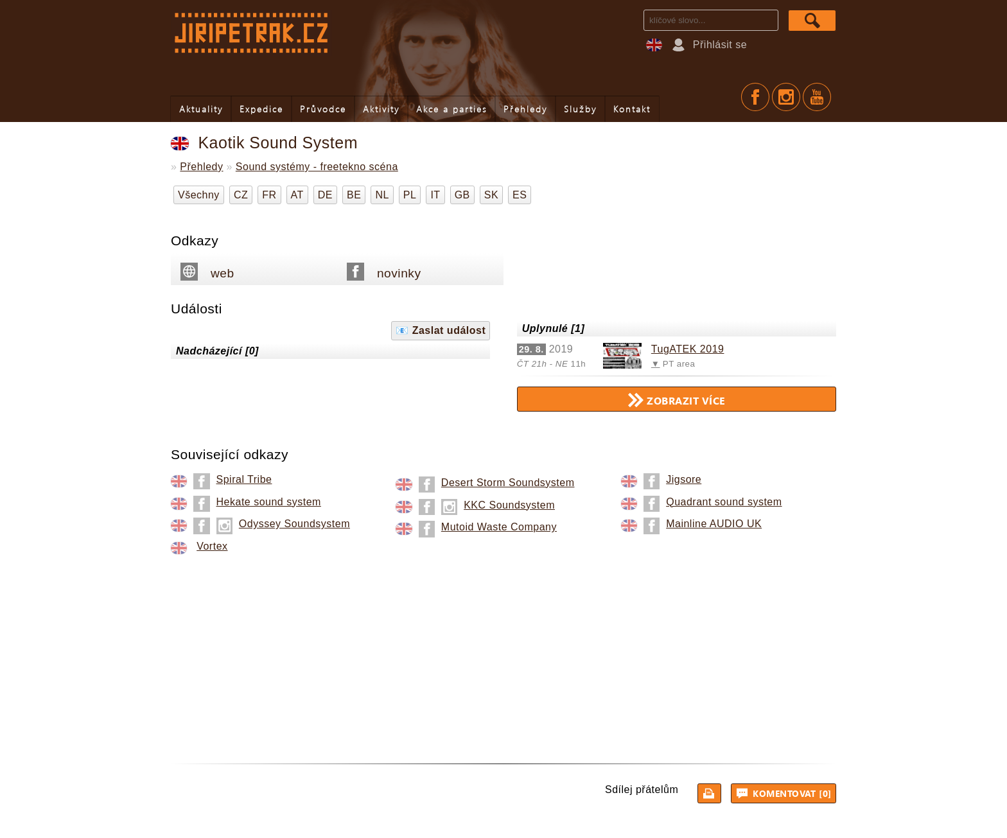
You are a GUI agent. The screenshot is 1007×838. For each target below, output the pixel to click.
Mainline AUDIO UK (714, 523)
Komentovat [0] (785, 793)
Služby (580, 109)
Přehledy (525, 109)
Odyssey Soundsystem (294, 523)
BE (354, 194)
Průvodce (323, 109)
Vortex (212, 546)
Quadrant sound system (724, 501)
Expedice (261, 109)
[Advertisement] (503, 651)
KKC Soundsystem (509, 505)
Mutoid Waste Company (499, 526)
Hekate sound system (268, 501)
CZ (241, 194)
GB (462, 194)
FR (269, 194)
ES (519, 194)
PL (410, 194)
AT (297, 194)
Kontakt (632, 109)
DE (325, 194)
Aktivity (381, 109)
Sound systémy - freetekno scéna (317, 166)
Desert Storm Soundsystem (508, 482)
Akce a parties (451, 109)
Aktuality (201, 109)
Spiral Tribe (244, 479)
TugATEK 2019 (687, 349)
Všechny (199, 194)
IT (435, 194)
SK (491, 194)
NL (382, 194)
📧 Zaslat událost (441, 330)
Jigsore (683, 479)
